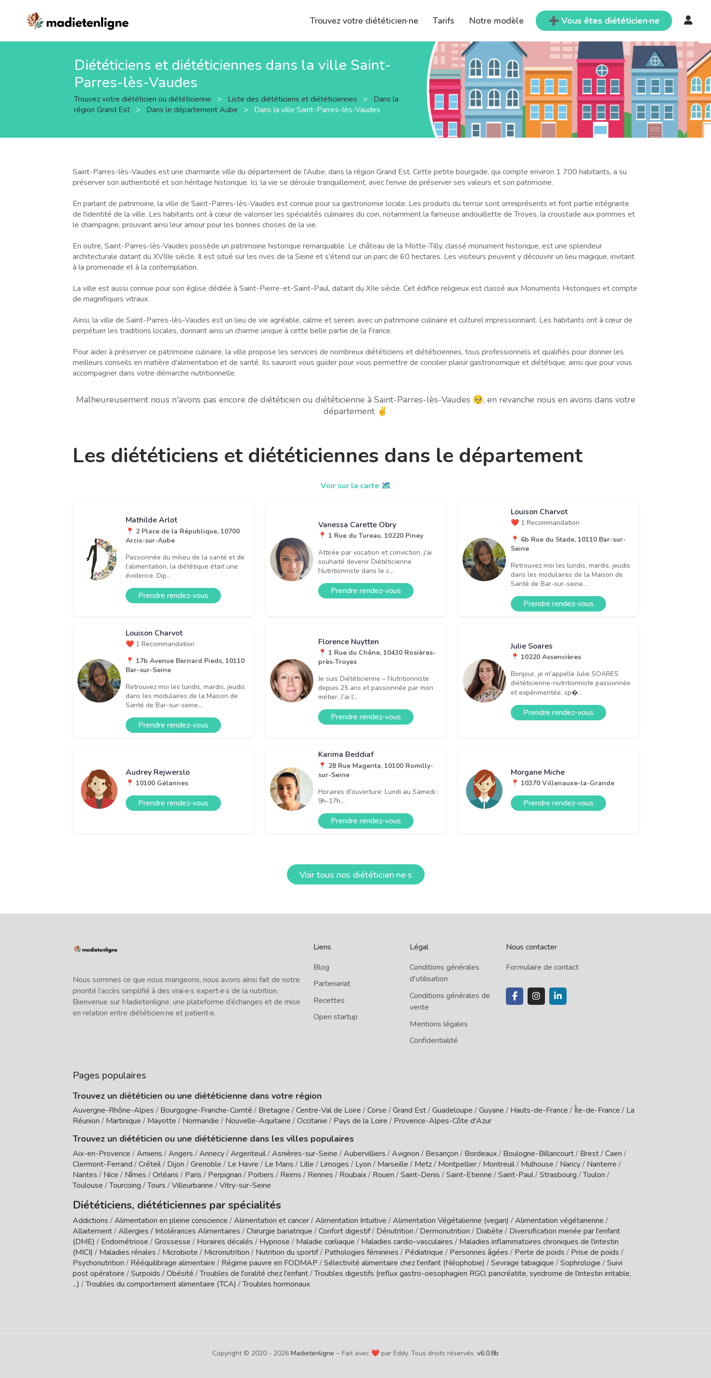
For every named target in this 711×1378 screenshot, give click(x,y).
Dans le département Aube (193, 109)
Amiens (149, 1153)
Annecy (211, 1153)
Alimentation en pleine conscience (171, 1217)
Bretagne (274, 1110)
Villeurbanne (192, 1185)
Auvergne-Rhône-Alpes (113, 1110)
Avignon (405, 1153)
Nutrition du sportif (287, 1249)
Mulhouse (537, 1164)
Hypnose (274, 1239)
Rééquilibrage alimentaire (172, 1260)
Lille (307, 1164)
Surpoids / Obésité (162, 1270)
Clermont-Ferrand (102, 1164)
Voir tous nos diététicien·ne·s (355, 875)
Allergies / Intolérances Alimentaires (179, 1228)
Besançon (442, 1153)
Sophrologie (580, 1260)
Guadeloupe (452, 1110)
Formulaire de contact (542, 967)
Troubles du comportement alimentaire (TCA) (161, 1281)
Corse (377, 1110)
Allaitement (92, 1228)
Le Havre (243, 1164)
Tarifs (443, 20)
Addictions (90, 1217)
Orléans (166, 1175)
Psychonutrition (98, 1260)
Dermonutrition (446, 1228)
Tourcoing (125, 1185)
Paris (193, 1175)
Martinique (123, 1121)
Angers (180, 1153)
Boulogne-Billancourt (538, 1153)
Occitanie (312, 1121)
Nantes (85, 1175)
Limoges (334, 1164)
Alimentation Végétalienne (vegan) (451, 1217)
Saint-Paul (515, 1175)
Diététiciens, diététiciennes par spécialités (159, 1203)
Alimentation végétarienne (559, 1217)
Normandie (200, 1121)
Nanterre (602, 1164)
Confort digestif (344, 1228)
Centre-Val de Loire (328, 1110)
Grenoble (206, 1164)
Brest (589, 1153)
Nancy (570, 1164)
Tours (156, 1185)
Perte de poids (540, 1249)
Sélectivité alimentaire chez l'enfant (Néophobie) (404, 1260)
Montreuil (499, 1164)
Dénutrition (395, 1228)
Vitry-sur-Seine (245, 1185)
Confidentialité (434, 1040)
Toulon (594, 1175)
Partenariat (331, 983)
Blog (321, 967)
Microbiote (181, 1249)
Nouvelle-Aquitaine (258, 1121)
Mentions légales (439, 1024)
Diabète (489, 1228)
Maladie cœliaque (325, 1239)
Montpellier (457, 1164)
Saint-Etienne (469, 1175)
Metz (423, 1164)
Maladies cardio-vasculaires (407, 1239)
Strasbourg (558, 1175)
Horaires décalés (225, 1239)
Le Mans (279, 1164)
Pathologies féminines (361, 1249)
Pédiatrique (424, 1249)
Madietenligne (312, 1350)
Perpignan (225, 1175)
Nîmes (135, 1175)
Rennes (320, 1175)
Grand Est (409, 1110)
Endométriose (124, 1239)
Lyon (363, 1164)
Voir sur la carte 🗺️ (355, 485)
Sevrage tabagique (522, 1260)
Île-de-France (597, 1110)
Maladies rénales (127, 1249)
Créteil (150, 1164)
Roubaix (352, 1175)
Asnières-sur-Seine (304, 1153)
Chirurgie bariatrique (279, 1228)
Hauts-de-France (539, 1110)
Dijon (175, 1164)
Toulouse (88, 1185)
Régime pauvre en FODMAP (269, 1260)
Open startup (335, 1017)
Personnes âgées (479, 1249)
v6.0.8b (488, 1350)
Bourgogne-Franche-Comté (206, 1110)
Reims (290, 1175)
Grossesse (173, 1239)
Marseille (392, 1164)
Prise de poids (595, 1249)
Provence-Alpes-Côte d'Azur (442, 1121)
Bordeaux (481, 1153)
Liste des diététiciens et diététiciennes (293, 98)
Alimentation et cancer (271, 1217)
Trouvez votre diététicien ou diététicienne (143, 98)
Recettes (329, 1000)
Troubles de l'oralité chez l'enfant (254, 1270)
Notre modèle (496, 20)
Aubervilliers (365, 1153)
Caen (613, 1153)
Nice (110, 1175)
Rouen (383, 1175)
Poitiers (261, 1175)
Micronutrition (226, 1249)
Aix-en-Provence (101, 1153)
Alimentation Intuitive (351, 1217)
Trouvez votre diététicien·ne (364, 20)
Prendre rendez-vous (173, 595)
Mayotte (161, 1121)
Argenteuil (248, 1153)
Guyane (491, 1110)
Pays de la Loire (361, 1121)
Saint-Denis (420, 1175)
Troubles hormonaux (276, 1281)
